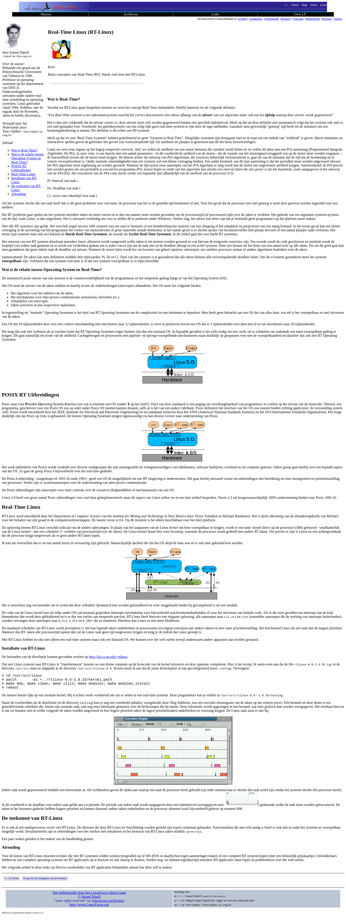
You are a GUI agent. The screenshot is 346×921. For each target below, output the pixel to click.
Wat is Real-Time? (24, 150)
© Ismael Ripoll (89, 900)
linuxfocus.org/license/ (108, 904)
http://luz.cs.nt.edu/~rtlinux (108, 657)
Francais (298, 19)
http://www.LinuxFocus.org (89, 908)
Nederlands (312, 19)
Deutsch (285, 19)
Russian (327, 19)
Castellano (255, 19)
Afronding (18, 194)
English (243, 19)
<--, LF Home (11, 881)
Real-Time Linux (23, 174)
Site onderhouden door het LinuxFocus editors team (89, 896)
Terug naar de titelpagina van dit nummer (45, 881)
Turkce (337, 19)
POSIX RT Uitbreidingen (21, 168)
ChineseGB (271, 19)
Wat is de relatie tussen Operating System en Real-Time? (27, 158)
